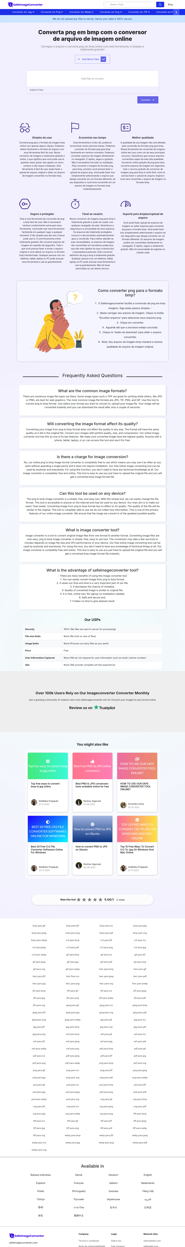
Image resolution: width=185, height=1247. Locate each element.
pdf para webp (72, 1063)
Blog (170, 4)
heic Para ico (72, 976)
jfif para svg (39, 1005)
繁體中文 (79, 1215)
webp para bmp (72, 1135)
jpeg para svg (106, 1012)
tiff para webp (140, 1128)
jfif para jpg (39, 998)
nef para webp (39, 1048)
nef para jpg (106, 1041)
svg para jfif (39, 1106)
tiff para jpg (39, 1128)
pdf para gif (140, 1048)
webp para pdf (140, 1142)
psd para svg (72, 1099)
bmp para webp (39, 940)
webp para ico (39, 1142)
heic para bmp (106, 969)
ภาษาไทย (79, 1207)
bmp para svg (140, 933)
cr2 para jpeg (39, 947)
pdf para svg (140, 1063)
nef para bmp (72, 1034)
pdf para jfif (106, 1056)
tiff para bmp (139, 1113)
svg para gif (106, 1099)
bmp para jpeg (39, 933)
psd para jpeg (73, 1092)
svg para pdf (140, 1106)
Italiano (113, 1182)
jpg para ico (140, 1019)
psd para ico (72, 1084)
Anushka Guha (136, 803)
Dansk (78, 1174)
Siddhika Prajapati (48, 801)
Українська (113, 1199)
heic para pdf (140, 976)
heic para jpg (39, 983)
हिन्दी (40, 1207)
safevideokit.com (152, 1240)
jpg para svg (106, 1027)
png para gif (39, 1070)
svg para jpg (39, 1113)
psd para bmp (106, 1084)
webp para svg (39, 1150)
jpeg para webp (73, 1019)
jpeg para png (39, 1019)
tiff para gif (72, 1121)
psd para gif (39, 1084)
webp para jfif (106, 1135)
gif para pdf (106, 962)
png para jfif (106, 1070)
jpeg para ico (106, 1005)
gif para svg (39, 969)
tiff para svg (39, 1135)
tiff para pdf (106, 1128)
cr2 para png (106, 947)
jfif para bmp (39, 990)
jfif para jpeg (140, 990)
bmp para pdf (106, 933)
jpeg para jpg (72, 1012)
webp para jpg (72, 1142)
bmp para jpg (140, 925)
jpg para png (39, 1034)
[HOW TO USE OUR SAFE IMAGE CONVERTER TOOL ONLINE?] (137, 766)
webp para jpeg (140, 1135)
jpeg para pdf (140, 1012)
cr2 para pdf (72, 947)
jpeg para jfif (39, 1012)
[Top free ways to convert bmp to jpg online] (48, 766)
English (148, 1174)
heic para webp (140, 983)
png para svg (72, 1077)
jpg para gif (106, 1019)
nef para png (72, 1048)
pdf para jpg (140, 1056)
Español (40, 1182)
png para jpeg (140, 1070)
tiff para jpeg (139, 1121)
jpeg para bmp (140, 1005)
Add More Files (91, 59)
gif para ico (106, 954)
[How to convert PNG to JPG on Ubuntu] (93, 829)
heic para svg (106, 983)
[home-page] (25, 4)
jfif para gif (72, 990)
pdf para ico (39, 1056)
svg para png (106, 1113)
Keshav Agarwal (92, 801)
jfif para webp (106, 998)
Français (79, 1182)
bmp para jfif (72, 925)
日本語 (147, 1207)
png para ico (72, 1070)
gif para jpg (72, 962)
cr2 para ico (140, 940)
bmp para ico (106, 925)
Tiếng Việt (148, 1191)
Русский (79, 1199)
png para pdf (106, 1077)
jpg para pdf (140, 1027)
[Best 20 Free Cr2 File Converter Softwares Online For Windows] (48, 829)
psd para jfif (140, 1084)
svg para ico (73, 1106)
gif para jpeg (39, 962)
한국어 (113, 1207)
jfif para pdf (140, 998)
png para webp (139, 1077)
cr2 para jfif (106, 940)
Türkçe (40, 1199)
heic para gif (140, 969)
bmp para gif (39, 925)
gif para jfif (140, 954)
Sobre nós (116, 1240)
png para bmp (106, 1063)
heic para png (73, 983)
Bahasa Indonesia (41, 1174)
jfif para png (73, 998)
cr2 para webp (39, 954)
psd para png (106, 1092)
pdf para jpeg (72, 1056)
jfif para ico (106, 990)
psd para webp (38, 1099)
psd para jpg (39, 1092)
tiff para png (73, 1128)
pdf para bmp (106, 1048)
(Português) (78, 1191)
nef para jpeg (72, 1041)
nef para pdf (140, 1041)
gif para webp (73, 969)
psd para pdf (139, 1092)
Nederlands (147, 1182)
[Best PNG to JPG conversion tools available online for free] (93, 766)
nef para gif (106, 1034)
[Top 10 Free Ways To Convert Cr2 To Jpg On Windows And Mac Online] (137, 829)
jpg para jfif (39, 1027)
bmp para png (73, 933)
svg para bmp (140, 1099)
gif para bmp (72, 954)
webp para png (106, 1142)
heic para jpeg (106, 976)
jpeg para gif (72, 1005)
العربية (147, 1199)
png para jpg (39, 1077)
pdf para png (39, 1063)
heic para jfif (39, 976)
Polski (40, 1191)
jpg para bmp (72, 1027)
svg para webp (72, 1113)
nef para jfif (39, 1041)
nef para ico (140, 1034)
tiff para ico (39, 1121)
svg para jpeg (106, 1106)
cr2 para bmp (72, 940)
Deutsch (113, 1174)
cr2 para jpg (140, 947)
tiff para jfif (106, 1121)
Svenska (113, 1191)
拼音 (40, 1215)
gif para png (140, 962)
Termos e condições (89, 1240)
